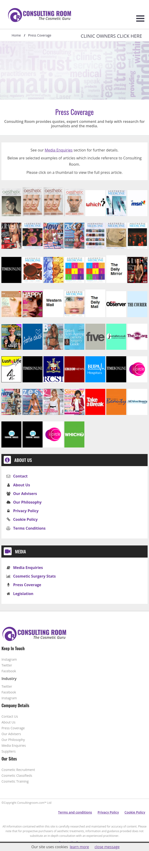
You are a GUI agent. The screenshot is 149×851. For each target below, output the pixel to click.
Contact (20, 476)
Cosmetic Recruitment (18, 769)
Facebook (8, 671)
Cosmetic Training (15, 781)
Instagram (9, 659)
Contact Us (9, 716)
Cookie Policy (25, 519)
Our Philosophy (27, 502)
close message (107, 846)
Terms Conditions (29, 528)
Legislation (23, 593)
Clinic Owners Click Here (111, 36)
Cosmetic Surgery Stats (34, 576)
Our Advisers (25, 493)
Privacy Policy (26, 510)
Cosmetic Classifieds (16, 775)
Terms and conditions (75, 812)
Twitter (6, 665)
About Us (21, 485)
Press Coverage (27, 584)
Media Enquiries (59, 150)
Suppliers (8, 751)
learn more (79, 846)
